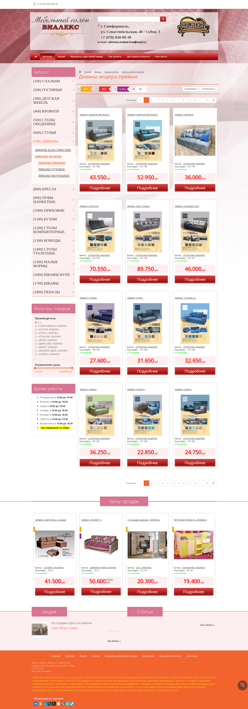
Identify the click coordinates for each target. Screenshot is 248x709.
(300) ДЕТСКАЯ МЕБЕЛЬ (54, 100)
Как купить (115, 56)
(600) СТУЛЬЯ (54, 132)
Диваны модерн (111, 71)
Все (40, 322)
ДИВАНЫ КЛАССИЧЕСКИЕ (53, 150)
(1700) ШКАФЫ (54, 283)
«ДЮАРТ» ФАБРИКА (48, 347)
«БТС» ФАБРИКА (143, 567)
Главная (56, 655)
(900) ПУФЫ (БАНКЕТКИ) (54, 199)
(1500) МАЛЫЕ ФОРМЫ (54, 264)
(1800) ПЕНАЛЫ (54, 292)
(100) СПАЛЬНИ (54, 81)
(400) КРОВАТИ (54, 111)
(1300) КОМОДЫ (54, 240)
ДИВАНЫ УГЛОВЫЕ (51, 169)
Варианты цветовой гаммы (87, 56)
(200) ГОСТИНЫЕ (54, 90)
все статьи (206, 624)
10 (195, 99)
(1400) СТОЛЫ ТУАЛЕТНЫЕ (54, 251)
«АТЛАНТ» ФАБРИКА (48, 333)
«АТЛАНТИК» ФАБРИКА (99, 163)
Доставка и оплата (138, 56)
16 (207, 99)
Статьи (96, 655)
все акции (113, 640)
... (201, 99)
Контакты (161, 56)
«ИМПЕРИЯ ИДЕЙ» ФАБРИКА (52, 350)
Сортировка (191, 88)
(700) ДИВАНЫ (54, 141)
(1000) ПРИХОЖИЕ (54, 210)
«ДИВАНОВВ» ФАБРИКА (50, 343)
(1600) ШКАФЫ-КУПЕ (54, 274)
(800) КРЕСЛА (54, 189)
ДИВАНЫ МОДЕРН (48, 156)
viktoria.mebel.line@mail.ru (127, 42)
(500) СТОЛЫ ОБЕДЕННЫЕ (54, 122)
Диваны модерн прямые (133, 71)
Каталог (47, 56)
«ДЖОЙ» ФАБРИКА (47, 340)
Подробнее (100, 187)
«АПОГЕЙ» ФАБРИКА (48, 329)
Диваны (97, 71)
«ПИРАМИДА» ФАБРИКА (193, 567)
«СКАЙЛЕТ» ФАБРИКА (49, 354)
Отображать (208, 88)
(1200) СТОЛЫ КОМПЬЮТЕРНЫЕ (54, 230)
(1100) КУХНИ (54, 219)
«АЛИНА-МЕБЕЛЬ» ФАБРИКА (52, 326)
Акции (61, 56)
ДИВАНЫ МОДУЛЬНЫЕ (54, 176)
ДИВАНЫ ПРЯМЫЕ (51, 163)
